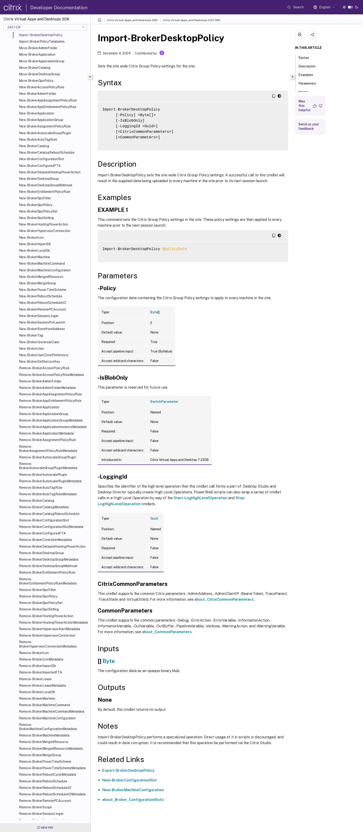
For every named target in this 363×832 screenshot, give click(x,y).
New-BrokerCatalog (34, 146)
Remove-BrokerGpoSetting (39, 609)
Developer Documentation (59, 7)
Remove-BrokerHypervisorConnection (47, 635)
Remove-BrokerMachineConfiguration (47, 718)
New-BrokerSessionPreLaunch (42, 322)
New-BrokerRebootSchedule (40, 296)
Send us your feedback (308, 126)
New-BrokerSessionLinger (39, 316)
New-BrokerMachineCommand (42, 263)
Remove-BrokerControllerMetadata (45, 540)
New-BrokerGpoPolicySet (38, 211)
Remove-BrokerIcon (34, 653)
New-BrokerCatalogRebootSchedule (46, 152)
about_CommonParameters (167, 632)
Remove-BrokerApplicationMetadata (46, 433)
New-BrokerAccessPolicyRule (41, 87)
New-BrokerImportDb (35, 244)
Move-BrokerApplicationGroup (41, 61)
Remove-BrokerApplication (39, 407)
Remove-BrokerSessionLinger (41, 814)
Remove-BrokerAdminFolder (40, 381)
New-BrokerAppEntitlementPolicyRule (47, 107)
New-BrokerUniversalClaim (39, 342)
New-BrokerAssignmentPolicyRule (45, 126)
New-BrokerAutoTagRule (38, 139)
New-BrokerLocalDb (34, 250)
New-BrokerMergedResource (41, 277)
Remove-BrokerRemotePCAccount (45, 801)
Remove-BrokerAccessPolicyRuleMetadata (51, 375)
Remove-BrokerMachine (37, 698)
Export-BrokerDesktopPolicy (128, 770)
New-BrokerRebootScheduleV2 (42, 303)
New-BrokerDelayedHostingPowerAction (50, 172)
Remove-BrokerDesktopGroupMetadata (48, 559)
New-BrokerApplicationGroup (41, 120)
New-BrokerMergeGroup (37, 283)
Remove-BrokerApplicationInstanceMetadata (53, 427)
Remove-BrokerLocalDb (37, 692)
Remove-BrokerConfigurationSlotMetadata (51, 527)
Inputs (305, 91)
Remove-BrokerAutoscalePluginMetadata (50, 481)
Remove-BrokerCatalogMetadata (44, 507)
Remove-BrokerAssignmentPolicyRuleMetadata (48, 449)
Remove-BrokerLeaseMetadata (42, 685)
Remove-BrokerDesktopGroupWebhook (48, 566)
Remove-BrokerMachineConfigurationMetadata (48, 727)
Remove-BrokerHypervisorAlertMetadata (49, 629)
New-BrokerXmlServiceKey (39, 361)
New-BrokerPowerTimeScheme (42, 290)
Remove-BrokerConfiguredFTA (42, 533)
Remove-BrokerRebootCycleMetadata (47, 774)
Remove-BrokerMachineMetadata (44, 735)
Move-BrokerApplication (37, 54)
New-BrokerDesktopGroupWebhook (45, 185)
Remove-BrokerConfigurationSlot (44, 520)
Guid (154, 518)
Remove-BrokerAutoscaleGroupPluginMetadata (48, 466)
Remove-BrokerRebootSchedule (43, 781)
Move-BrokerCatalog (34, 68)
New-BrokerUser (31, 348)
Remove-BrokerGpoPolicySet (41, 603)
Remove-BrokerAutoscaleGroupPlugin (47, 457)
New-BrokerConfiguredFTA (40, 166)
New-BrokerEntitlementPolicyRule (44, 192)
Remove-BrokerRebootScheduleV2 (45, 788)
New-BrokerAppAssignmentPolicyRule (48, 100)
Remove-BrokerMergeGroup (40, 755)
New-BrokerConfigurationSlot (41, 159)
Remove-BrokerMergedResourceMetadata (51, 748)
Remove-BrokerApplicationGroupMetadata (51, 420)
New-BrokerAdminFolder (37, 93)
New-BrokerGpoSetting (36, 218)
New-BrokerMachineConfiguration (45, 270)
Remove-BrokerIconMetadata (41, 659)
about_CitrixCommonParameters (224, 599)
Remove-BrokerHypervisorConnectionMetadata (48, 644)
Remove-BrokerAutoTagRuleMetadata (48, 494)
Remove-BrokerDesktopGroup (41, 553)
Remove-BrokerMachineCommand (44, 705)
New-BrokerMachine (34, 257)
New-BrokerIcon (31, 237)
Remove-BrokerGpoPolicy (38, 596)
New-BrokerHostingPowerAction (43, 224)
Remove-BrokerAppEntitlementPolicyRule (50, 401)
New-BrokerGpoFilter (35, 198)
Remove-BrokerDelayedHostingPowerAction (52, 546)
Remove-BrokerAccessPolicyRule (44, 368)
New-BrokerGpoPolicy (35, 205)
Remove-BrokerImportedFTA (40, 672)
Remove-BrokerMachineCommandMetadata (51, 711)
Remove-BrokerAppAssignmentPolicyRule (50, 394)
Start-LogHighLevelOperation (200, 498)
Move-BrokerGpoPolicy (36, 81)
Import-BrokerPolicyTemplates (42, 41)
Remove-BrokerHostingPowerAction (46, 616)
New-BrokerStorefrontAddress (42, 329)
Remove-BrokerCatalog (36, 500)
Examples (308, 74)
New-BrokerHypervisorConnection (44, 231)
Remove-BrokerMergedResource (43, 742)
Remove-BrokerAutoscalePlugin (43, 474)
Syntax (306, 57)
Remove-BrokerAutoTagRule (40, 487)
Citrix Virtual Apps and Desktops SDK (132, 20)
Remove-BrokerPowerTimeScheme (45, 761)
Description (309, 66)
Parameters (309, 83)
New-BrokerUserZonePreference (44, 355)
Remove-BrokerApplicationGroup (43, 414)
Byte (154, 312)
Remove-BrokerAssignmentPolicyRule (47, 440)
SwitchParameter (164, 401)
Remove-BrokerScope (35, 807)
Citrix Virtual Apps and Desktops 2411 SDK (191, 20)
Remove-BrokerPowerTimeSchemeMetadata (52, 768)
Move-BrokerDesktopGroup (39, 74)
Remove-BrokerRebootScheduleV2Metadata (52, 794)
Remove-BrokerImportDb (37, 666)
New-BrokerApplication (36, 113)
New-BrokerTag (31, 335)
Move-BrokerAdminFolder (38, 48)
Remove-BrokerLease (35, 679)
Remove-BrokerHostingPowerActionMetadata (53, 622)
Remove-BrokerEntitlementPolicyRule (47, 572)
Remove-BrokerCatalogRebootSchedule (49, 514)
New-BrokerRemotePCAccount (42, 309)
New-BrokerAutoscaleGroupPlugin (45, 133)
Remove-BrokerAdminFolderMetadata (47, 388)
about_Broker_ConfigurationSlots (133, 799)
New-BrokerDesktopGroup (39, 179)
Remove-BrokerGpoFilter (37, 590)
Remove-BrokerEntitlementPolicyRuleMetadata (48, 581)
